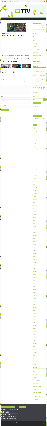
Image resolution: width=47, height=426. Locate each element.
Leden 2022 (34, 202)
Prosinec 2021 (35, 203)
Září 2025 (34, 136)
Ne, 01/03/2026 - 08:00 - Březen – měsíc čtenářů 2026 (9, 409)
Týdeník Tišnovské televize (37, 55)
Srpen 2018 (34, 263)
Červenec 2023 (35, 175)
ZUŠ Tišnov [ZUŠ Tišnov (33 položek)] (39, 93)
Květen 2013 (34, 354)
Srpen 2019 (34, 245)
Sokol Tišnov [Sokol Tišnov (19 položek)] (34, 92)
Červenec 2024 (35, 157)
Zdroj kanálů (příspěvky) (36, 396)
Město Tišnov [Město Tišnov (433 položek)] (40, 82)
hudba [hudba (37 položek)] (34, 72)
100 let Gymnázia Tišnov (41, 118)
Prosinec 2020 (35, 221)
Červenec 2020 (35, 229)
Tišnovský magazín (35, 52)
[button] (11, 18)
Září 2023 (34, 172)
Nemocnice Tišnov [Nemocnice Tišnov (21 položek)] (35, 88)
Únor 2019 (34, 254)
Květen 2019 (34, 250)
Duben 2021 (34, 215)
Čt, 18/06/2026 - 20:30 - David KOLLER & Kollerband (9, 416)
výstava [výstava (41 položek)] (36, 93)
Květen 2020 (34, 232)
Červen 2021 (35, 212)
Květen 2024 (34, 160)
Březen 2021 (35, 217)
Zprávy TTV (34, 58)
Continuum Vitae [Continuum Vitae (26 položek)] (42, 68)
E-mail (2, 100)
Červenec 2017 (35, 283)
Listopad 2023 (35, 169)
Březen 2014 (35, 343)
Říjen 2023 (34, 170)
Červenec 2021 (35, 211)
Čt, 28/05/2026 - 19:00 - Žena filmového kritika (8, 418)
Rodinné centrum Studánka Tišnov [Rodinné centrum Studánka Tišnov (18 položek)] (41, 91)
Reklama (23, 18)
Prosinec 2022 (35, 185)
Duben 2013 (34, 355)
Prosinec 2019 (35, 239)
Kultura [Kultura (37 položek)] (35, 76)
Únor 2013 (34, 358)
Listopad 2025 (35, 133)
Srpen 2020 (34, 227)
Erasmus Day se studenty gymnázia (5, 71)
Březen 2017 (35, 289)
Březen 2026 (35, 127)
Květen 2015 (34, 322)
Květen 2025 (34, 142)
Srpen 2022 (34, 191)
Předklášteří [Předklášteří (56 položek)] (35, 91)
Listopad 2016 (35, 295)
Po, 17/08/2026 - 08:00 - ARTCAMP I (6, 414)
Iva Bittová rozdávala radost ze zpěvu (8, 58)
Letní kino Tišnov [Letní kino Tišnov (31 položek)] (39, 76)
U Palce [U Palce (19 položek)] (42, 92)
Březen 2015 (35, 325)
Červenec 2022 (35, 193)
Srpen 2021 (34, 209)
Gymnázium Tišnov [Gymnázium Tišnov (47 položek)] (39, 71)
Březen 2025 (35, 145)
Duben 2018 (34, 269)
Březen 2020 (35, 235)
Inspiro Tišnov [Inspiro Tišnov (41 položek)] (37, 72)
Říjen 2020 (34, 224)
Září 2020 (34, 226)
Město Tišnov (23, 406)
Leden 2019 (34, 256)
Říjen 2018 (34, 260)
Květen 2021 (34, 214)
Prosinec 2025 (35, 131)
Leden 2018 (34, 274)
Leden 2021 (34, 220)
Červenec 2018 (35, 265)
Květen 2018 (34, 268)
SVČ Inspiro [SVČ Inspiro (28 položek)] (37, 92)
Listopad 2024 (35, 151)
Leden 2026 (34, 130)
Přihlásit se (34, 394)
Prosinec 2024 (35, 149)
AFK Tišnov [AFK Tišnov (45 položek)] (34, 68)
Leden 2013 (34, 360)
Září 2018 (34, 262)
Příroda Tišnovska (35, 47)
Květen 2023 (34, 178)
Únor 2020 (34, 236)
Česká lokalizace (35, 399)
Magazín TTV (35, 43)
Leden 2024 (34, 166)
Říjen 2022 (34, 188)
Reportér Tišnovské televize (37, 49)
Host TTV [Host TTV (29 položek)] (44, 71)
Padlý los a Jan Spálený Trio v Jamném (16, 71)
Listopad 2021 (35, 205)
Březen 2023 (35, 181)
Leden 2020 (34, 238)
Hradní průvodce (35, 41)
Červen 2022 (35, 194)
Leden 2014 (34, 346)
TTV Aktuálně (7, 33)
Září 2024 (34, 154)
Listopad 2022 (35, 187)
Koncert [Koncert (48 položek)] (41, 75)
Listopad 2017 (35, 277)
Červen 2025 (35, 140)
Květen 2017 (34, 286)
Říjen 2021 (34, 206)
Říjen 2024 (34, 152)
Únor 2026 (34, 128)
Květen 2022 (34, 196)
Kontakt (27, 18)
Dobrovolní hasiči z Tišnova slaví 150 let (39, 25)
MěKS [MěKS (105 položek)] (40, 79)
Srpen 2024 (34, 155)
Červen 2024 (35, 158)
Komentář (3, 83)
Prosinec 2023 (35, 167)
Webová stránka (4, 105)
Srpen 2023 (34, 173)
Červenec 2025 (35, 139)
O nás (10, 18)
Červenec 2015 (35, 319)
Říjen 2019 (34, 242)
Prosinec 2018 (35, 257)
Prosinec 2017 (35, 275)
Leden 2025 (34, 148)
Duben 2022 (34, 197)
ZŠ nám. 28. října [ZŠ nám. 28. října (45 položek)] (39, 95)
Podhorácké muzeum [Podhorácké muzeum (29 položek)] (38, 89)
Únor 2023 (34, 182)
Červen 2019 (35, 248)
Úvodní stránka (5, 18)
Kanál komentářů (35, 397)
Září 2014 (34, 334)
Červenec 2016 (35, 301)
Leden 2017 (34, 292)
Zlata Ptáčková (8, 37)
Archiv (19, 18)
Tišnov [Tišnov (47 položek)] (40, 92)
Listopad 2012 (35, 361)
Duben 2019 (34, 251)
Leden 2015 (34, 328)
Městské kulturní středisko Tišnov (9, 406)
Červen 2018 (35, 266)
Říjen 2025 (34, 134)
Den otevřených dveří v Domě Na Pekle (26, 71)
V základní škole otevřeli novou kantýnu (39, 29)
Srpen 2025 (34, 137)
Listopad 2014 (35, 331)
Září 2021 (34, 208)
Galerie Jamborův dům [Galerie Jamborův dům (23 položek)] (35, 70)
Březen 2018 (35, 271)
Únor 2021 (34, 218)
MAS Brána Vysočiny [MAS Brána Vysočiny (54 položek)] (36, 78)
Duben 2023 (34, 179)
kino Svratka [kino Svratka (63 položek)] (37, 75)
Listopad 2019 (35, 241)
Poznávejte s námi (35, 46)
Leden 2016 (34, 310)
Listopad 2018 (35, 259)
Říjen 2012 (34, 363)
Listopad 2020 (35, 223)
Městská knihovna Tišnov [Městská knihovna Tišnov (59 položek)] (37, 83)
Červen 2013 (35, 352)
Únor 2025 (34, 146)
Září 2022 (34, 190)
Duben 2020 (34, 233)
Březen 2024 (35, 163)
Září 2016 (34, 298)
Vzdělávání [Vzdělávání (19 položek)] (34, 93)
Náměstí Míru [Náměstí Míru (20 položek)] (38, 88)
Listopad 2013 (35, 349)
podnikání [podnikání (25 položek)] (42, 89)
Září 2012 (34, 364)
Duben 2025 (34, 143)
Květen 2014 (34, 340)
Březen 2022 (35, 199)
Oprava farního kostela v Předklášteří (24, 58)
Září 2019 (34, 244)
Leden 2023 (34, 184)
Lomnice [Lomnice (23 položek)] (43, 76)
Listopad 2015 (35, 313)
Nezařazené (34, 44)
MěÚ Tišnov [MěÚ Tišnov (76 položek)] (42, 87)
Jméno (2, 96)
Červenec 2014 (35, 337)
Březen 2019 (35, 253)
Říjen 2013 (34, 351)
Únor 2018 (34, 272)
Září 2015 (34, 316)
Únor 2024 (34, 164)
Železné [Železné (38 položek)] (37, 96)
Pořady (15, 18)
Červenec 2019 (35, 247)
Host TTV (34, 40)
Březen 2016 (35, 307)
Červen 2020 (35, 230)
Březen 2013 (35, 357)
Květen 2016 (34, 304)
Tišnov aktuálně (15, 1)
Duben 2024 (34, 161)
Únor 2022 (34, 200)
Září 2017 (34, 280)
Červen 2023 (35, 176)
